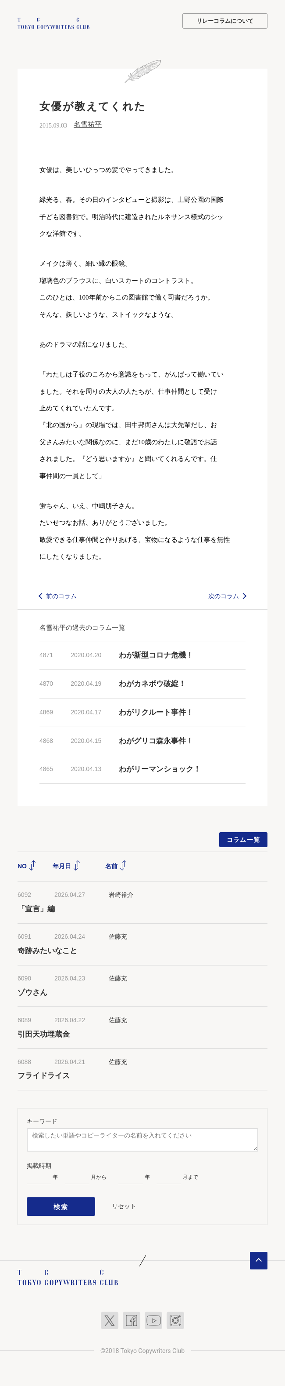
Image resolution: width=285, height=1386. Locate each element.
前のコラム (61, 594)
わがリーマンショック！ (160, 768)
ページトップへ (258, 1256)
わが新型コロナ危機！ (156, 654)
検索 (61, 1203)
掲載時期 (39, 1164)
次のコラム (223, 594)
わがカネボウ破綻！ (152, 683)
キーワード (42, 1120)
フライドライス (44, 1075)
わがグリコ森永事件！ (156, 739)
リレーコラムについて (224, 21)
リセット (124, 1203)
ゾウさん (32, 991)
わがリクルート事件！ (156, 711)
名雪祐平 (88, 123)
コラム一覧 (243, 838)
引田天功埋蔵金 (44, 1033)
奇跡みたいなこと (47, 949)
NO (27, 865)
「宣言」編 (36, 907)
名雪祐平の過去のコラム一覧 (82, 626)
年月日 (67, 865)
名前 (116, 865)
